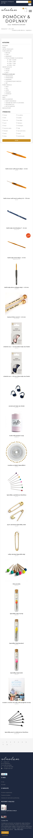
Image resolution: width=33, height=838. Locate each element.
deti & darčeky (10, 106)
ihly (6, 88)
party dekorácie (10, 101)
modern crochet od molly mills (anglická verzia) (16, 702)
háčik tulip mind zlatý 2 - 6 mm (16, 257)
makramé (8, 56)
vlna (7, 54)
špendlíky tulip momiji (16, 613)
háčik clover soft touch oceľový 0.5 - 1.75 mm (16, 198)
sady (6, 72)
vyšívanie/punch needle (13, 81)
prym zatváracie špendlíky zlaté (16, 524)
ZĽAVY (4, 47)
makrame (8, 79)
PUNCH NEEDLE (7, 85)
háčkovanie (9, 76)
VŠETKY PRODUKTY (7, 49)
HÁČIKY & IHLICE (7, 67)
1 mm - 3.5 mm (12, 60)
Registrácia (4, 1)
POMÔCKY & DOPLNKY (8, 74)
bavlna (7, 52)
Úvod (9, 24)
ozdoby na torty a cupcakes (14, 102)
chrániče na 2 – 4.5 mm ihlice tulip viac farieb (16, 346)
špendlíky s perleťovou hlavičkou (16, 495)
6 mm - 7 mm (12, 63)
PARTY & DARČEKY (7, 99)
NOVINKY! (5, 45)
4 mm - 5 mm (12, 61)
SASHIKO (4, 95)
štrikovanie (9, 77)
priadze (8, 92)
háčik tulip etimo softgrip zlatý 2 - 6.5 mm (16, 287)
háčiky (7, 68)
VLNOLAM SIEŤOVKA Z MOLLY (9, 810)
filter (16, 140)
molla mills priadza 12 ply (16, 435)
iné (6, 83)
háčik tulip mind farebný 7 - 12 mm (16, 228)
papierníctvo (9, 104)
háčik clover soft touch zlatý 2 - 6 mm (16, 169)
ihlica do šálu (16, 584)
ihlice (7, 70)
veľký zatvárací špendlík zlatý (16, 554)
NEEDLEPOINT (6, 108)
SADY (3, 97)
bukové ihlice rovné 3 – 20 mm (16, 317)
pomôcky (8, 94)
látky (7, 90)
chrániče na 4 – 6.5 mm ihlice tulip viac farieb (16, 376)
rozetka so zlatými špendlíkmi (16, 465)
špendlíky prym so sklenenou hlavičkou (16, 732)
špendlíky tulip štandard (16, 643)
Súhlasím (5, 832)
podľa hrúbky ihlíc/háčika (14, 58)
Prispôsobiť (5, 835)
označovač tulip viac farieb (16, 406)
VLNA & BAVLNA (7, 51)
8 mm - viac (11, 65)
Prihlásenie (11, 1)
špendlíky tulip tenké (16, 673)
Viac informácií (18, 829)
